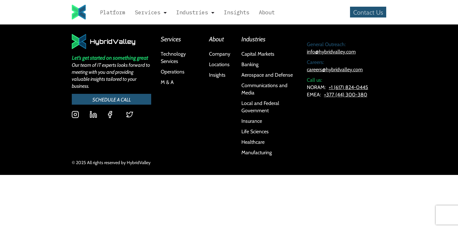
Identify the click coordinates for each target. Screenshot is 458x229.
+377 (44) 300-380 (345, 94)
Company (219, 53)
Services (147, 12)
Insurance (251, 120)
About (267, 12)
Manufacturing (256, 152)
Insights (236, 12)
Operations (173, 71)
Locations (219, 64)
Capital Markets (257, 53)
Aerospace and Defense (267, 74)
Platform (112, 12)
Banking (250, 64)
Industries (192, 12)
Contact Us (368, 12)
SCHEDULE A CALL (111, 99)
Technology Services (173, 57)
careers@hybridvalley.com (335, 69)
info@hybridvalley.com (331, 51)
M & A (167, 82)
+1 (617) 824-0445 (348, 87)
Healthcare (253, 141)
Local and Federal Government (260, 106)
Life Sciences (255, 131)
